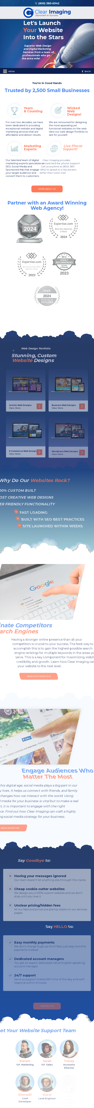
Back (86, 71)
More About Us (47, 189)
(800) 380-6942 (48, 3)
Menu (9, 71)
